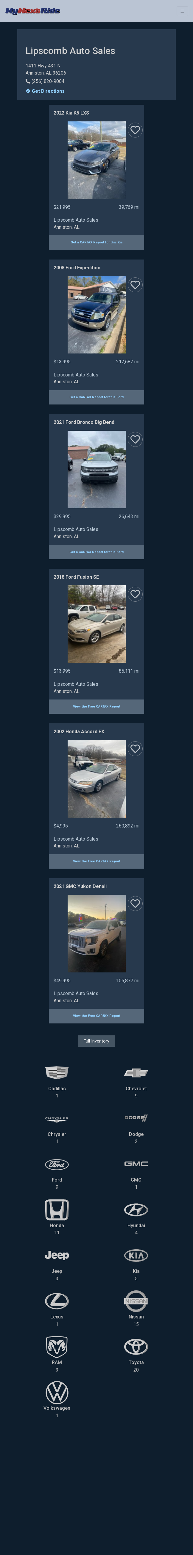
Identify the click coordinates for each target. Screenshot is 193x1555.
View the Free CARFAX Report (96, 706)
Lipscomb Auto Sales (76, 220)
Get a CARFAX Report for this (96, 242)
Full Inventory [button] (96, 1041)
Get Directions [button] (45, 91)
